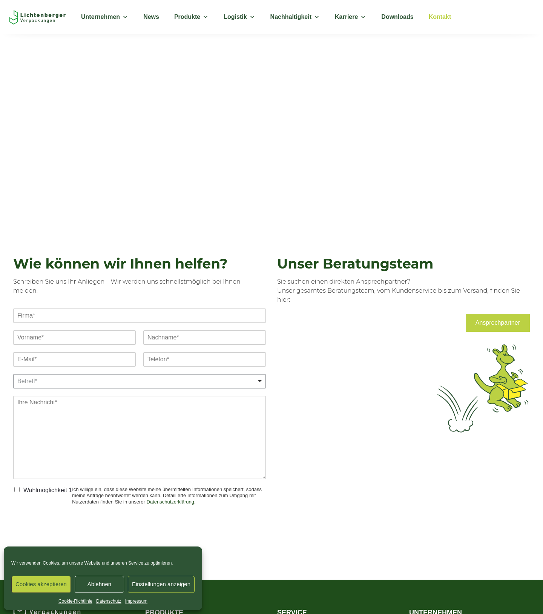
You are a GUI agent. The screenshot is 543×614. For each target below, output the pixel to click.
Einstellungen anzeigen (161, 584)
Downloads (397, 17)
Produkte (191, 17)
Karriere (350, 17)
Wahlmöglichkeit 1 (47, 490)
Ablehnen (99, 584)
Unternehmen (104, 17)
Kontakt (440, 17)
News (151, 17)
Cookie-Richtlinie (75, 601)
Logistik (239, 17)
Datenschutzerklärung (170, 502)
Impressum (136, 601)
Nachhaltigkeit (295, 17)
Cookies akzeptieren (41, 584)
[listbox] (139, 381)
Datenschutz (108, 601)
